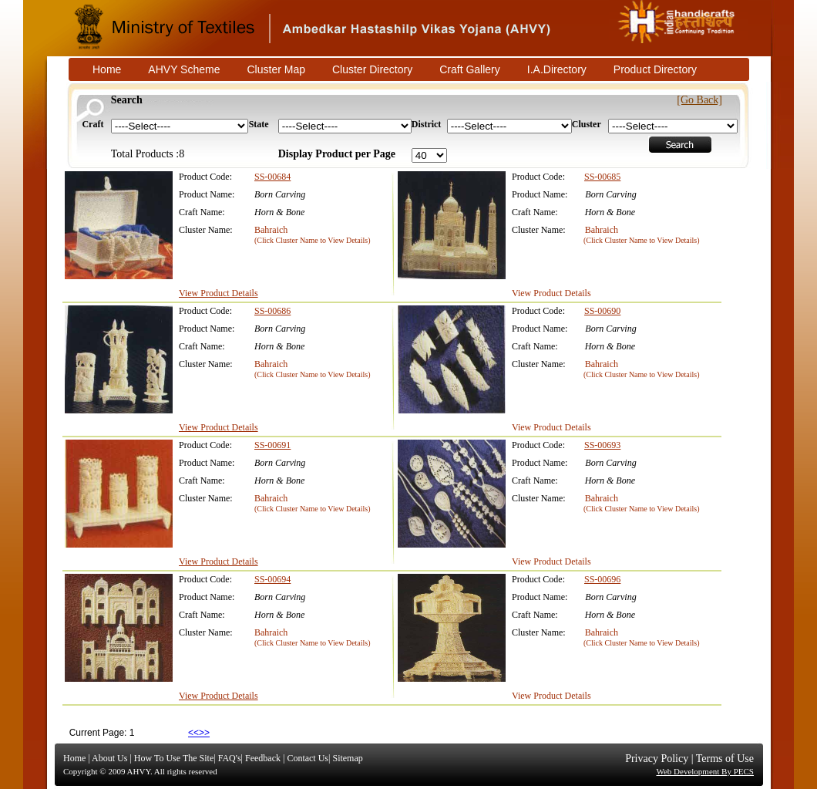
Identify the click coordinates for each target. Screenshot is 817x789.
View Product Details (218, 293)
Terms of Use (725, 758)
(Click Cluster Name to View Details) (312, 240)
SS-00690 (602, 310)
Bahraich (270, 229)
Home (74, 758)
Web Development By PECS (705, 771)
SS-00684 (272, 176)
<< (193, 732)
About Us (109, 758)
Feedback (263, 758)
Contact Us (307, 758)
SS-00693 (602, 445)
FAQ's (229, 758)
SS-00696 (602, 579)
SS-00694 (272, 579)
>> (204, 732)
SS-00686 (272, 310)
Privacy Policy (656, 758)
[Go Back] (699, 100)
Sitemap (347, 758)
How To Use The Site (173, 758)
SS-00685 (602, 176)
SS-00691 (272, 445)
